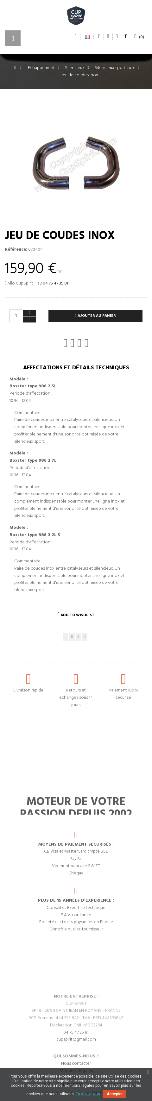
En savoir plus (88, 1094)
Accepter (115, 1094)
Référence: (16, 249)
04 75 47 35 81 (55, 283)
